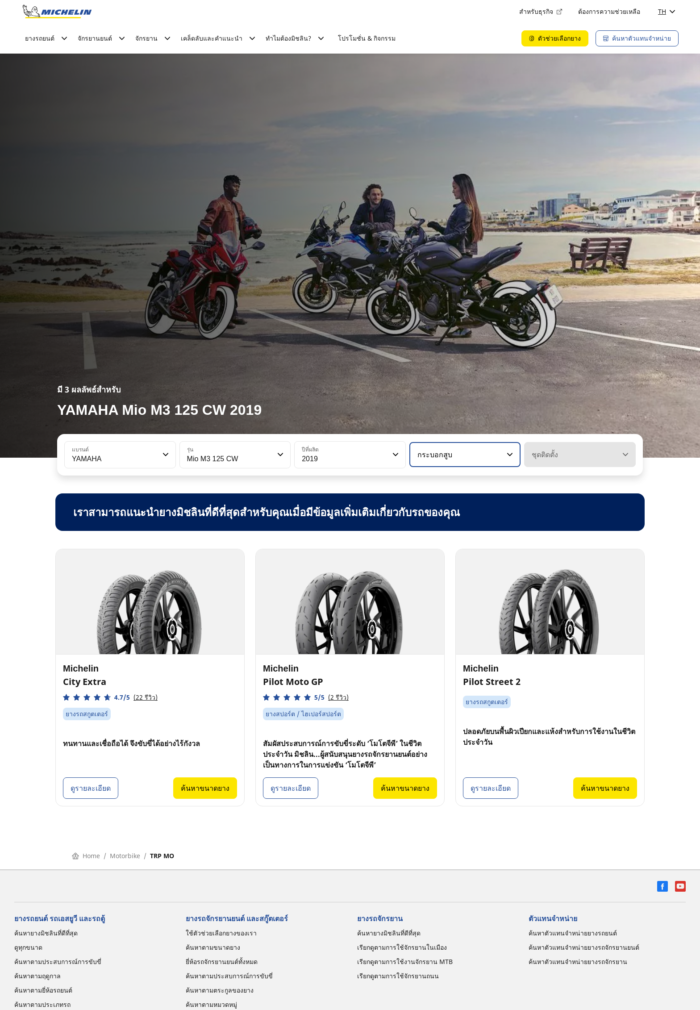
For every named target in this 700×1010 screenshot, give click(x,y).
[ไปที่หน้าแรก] (57, 12)
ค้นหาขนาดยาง (205, 788)
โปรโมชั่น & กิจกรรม (367, 38)
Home (86, 855)
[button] (164, 454)
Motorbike (125, 855)
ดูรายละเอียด (91, 788)
